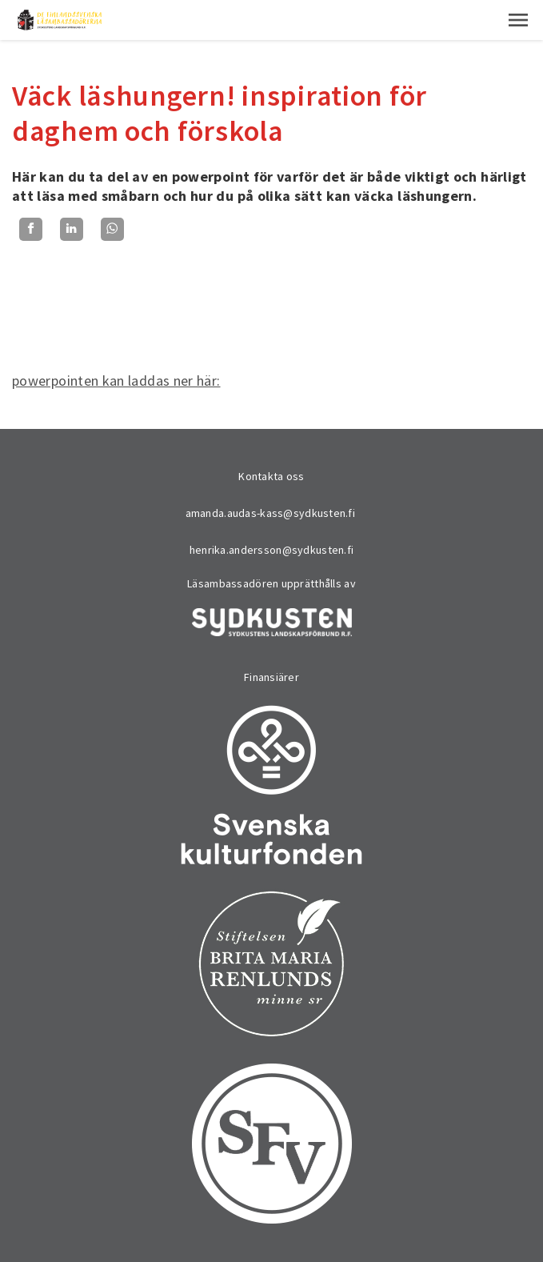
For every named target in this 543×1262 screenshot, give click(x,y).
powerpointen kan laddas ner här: (116, 380)
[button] (518, 20)
